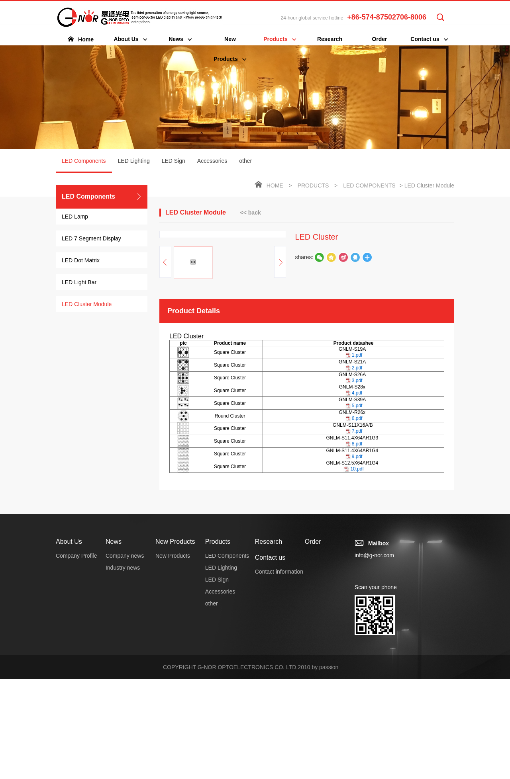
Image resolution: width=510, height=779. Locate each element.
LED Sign (173, 161)
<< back (250, 212)
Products (313, 185)
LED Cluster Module (87, 304)
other (245, 161)
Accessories (212, 161)
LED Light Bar (79, 282)
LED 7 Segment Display (91, 238)
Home (275, 185)
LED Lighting (134, 161)
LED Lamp (75, 216)
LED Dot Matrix (81, 260)
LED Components (84, 165)
